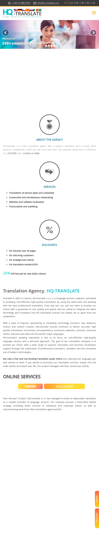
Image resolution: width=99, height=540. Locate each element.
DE (77, 3)
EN (65, 3)
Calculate (64, 386)
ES (94, 3)
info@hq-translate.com (48, 3)
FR (82, 3)
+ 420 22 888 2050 (21, 3)
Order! (30, 386)
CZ (71, 3)
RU (88, 3)
